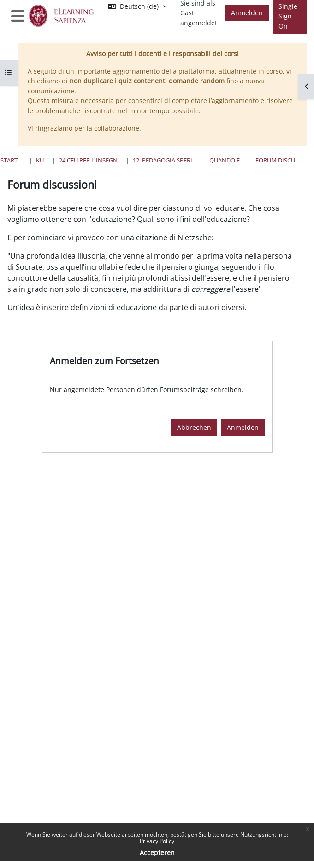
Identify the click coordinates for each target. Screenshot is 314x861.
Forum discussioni (277, 160)
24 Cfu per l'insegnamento (91, 160)
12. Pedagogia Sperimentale (165, 160)
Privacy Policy (157, 841)
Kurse (42, 160)
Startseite (12, 160)
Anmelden (247, 12)
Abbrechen (194, 427)
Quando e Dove (227, 160)
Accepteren (157, 852)
